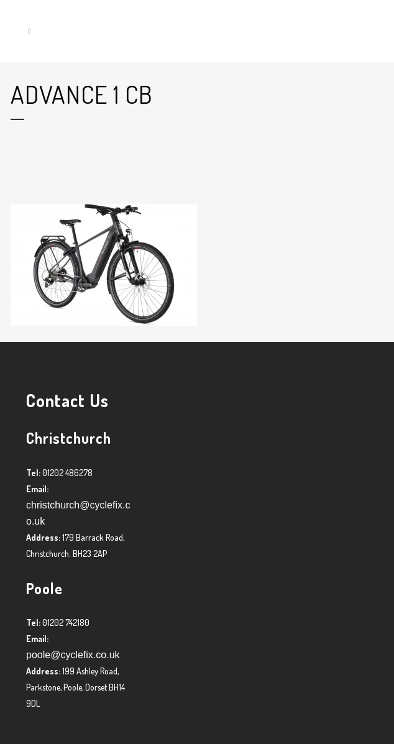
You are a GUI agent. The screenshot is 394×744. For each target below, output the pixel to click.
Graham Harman (112, 184)
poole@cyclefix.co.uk (73, 655)
